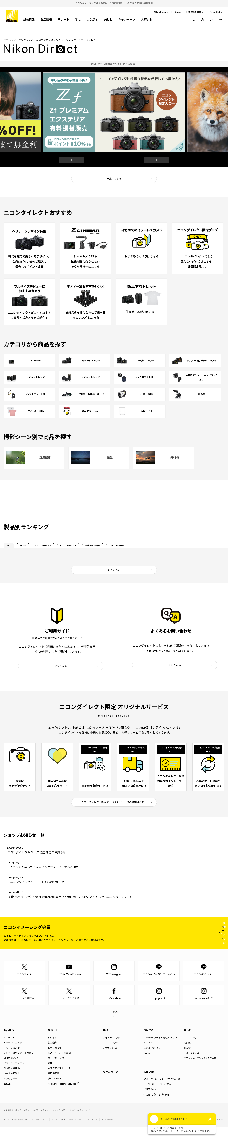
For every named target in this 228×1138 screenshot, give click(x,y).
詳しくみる (61, 667)
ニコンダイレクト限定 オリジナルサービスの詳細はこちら (114, 813)
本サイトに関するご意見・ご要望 (66, 1130)
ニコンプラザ (190, 1048)
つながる (92, 19)
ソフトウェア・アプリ (15, 1074)
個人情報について (39, 1130)
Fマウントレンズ (105, 545)
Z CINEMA (9, 1048)
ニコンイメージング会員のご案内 (200, 1068)
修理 (50, 1074)
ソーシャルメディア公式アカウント (160, 1048)
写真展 (187, 1053)
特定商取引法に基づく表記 (156, 1105)
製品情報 (46, 19)
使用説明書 (53, 1084)
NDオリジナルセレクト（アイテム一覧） (162, 1090)
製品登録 (52, 1053)
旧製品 (7, 1094)
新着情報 (29, 19)
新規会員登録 (203, 943)
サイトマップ (91, 1130)
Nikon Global (216, 12)
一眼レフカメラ (12, 1058)
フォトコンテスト (192, 1064)
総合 (13, 545)
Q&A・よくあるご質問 (59, 1064)
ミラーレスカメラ (13, 1053)
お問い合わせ (55, 1058)
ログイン (159, 943)
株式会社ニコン (195, 12)
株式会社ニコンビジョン (80, 1121)
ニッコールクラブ (151, 1058)
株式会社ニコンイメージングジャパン (49, 1121)
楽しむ (108, 19)
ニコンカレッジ (110, 1053)
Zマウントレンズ (67, 545)
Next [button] (156, 160)
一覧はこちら (114, 178)
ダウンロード (55, 1089)
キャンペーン (126, 19)
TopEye (146, 1064)
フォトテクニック (111, 1048)
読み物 (187, 1058)
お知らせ (52, 1048)
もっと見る (114, 570)
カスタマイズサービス (59, 1079)
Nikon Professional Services (62, 1094)
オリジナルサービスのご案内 (157, 1095)
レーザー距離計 (178, 545)
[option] (114, 64)
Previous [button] (71, 160)
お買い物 (146, 19)
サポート (63, 19)
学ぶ (78, 19)
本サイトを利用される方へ (15, 1130)
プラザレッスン (110, 1058)
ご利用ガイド (149, 1100)
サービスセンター (57, 1068)
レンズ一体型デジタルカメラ (18, 1064)
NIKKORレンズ (11, 1068)
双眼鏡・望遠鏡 (142, 545)
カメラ (36, 545)
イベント (147, 1053)
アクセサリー (10, 1089)
